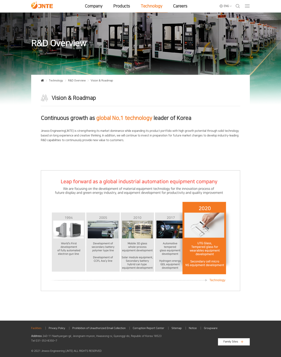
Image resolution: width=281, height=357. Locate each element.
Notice (193, 328)
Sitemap (177, 328)
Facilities (36, 328)
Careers (180, 6)
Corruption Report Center (148, 328)
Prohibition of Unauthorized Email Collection (99, 328)
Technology (151, 6)
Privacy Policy (57, 328)
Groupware (211, 328)
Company (94, 6)
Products (121, 6)
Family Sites (233, 341)
